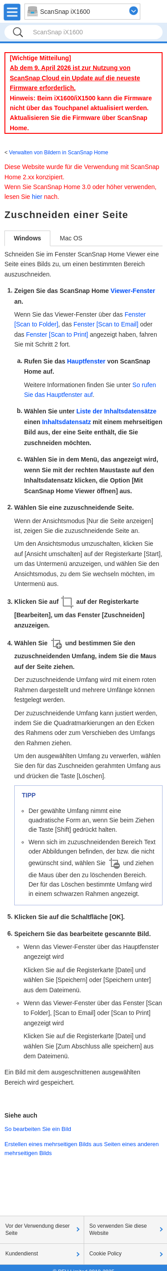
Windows (27, 238)
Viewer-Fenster (132, 290)
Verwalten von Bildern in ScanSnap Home (58, 152)
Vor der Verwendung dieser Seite (37, 1229)
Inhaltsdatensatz (66, 421)
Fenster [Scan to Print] (57, 334)
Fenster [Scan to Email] (105, 324)
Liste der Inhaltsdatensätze (116, 411)
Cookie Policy (106, 1253)
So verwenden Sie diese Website (118, 1229)
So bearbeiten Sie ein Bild (37, 1129)
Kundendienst (21, 1253)
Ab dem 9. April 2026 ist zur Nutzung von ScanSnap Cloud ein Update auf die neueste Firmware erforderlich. (75, 77)
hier (37, 196)
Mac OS (71, 238)
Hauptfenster (86, 361)
